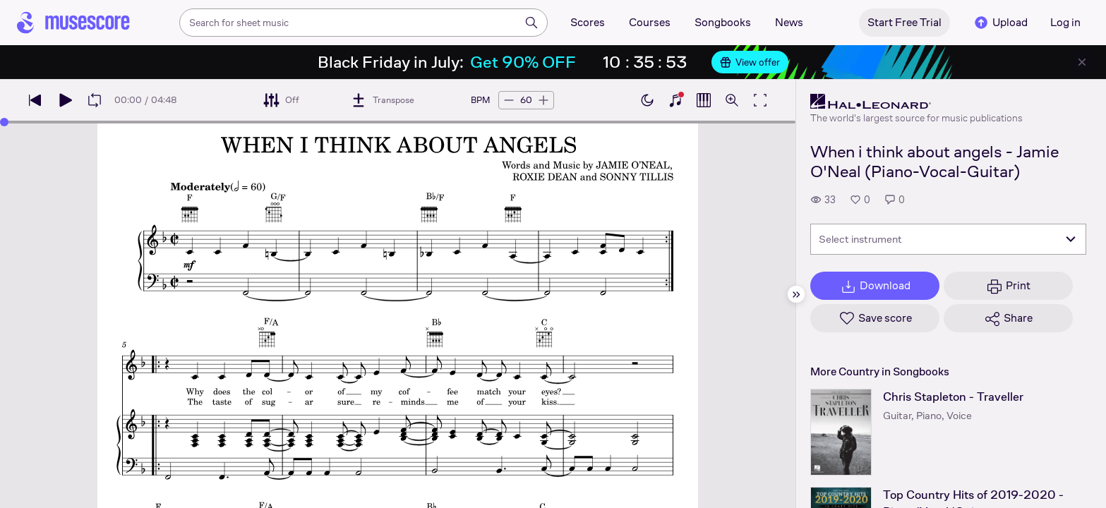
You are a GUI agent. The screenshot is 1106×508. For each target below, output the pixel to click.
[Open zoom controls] (732, 100)
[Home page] (73, 22)
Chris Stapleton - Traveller (953, 397)
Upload (1000, 22)
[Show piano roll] (704, 100)
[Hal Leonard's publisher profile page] (916, 101)
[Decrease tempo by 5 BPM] (508, 100)
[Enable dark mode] (647, 100)
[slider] (4, 122)
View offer (750, 62)
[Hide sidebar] (796, 294)
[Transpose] (382, 100)
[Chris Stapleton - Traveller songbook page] (841, 432)
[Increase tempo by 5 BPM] (543, 100)
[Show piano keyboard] (675, 100)
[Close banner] (1082, 62)
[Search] (531, 22)
